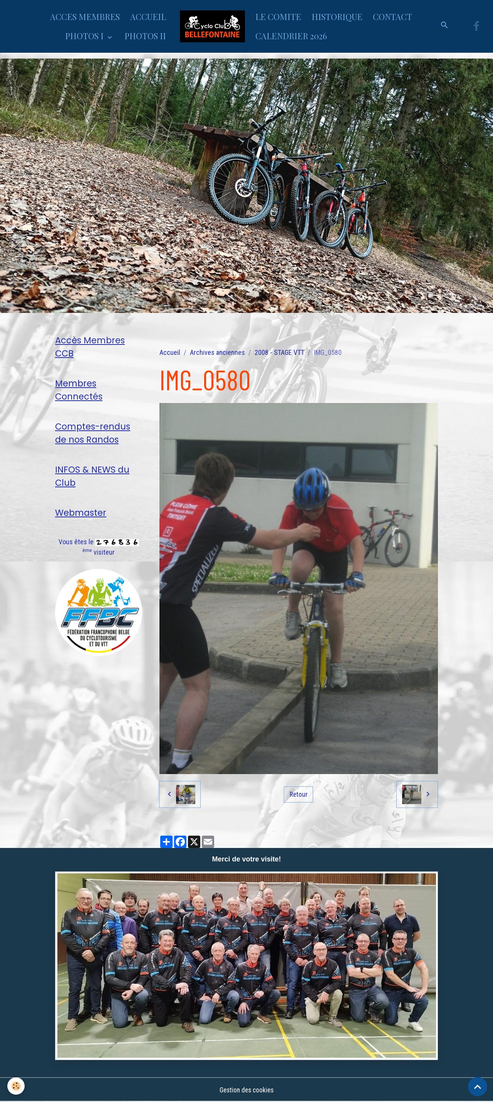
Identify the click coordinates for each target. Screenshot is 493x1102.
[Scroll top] (477, 1086)
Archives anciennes (217, 352)
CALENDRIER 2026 (291, 35)
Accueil (169, 352)
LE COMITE (278, 16)
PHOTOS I (85, 35)
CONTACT (392, 16)
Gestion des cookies (246, 1090)
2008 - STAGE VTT (279, 352)
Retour (298, 794)
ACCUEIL (148, 16)
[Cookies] (16, 1086)
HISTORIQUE (337, 16)
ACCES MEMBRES (85, 16)
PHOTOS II (145, 35)
